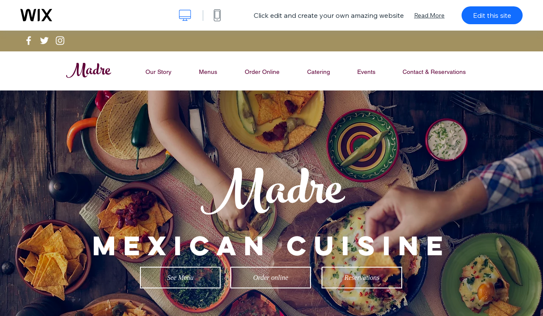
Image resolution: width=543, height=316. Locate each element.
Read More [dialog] (429, 15)
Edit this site (492, 15)
